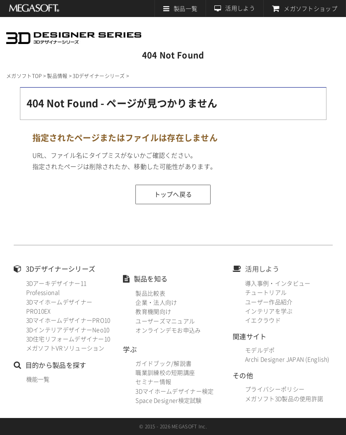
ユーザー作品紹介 (268, 302)
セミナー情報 (153, 382)
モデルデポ (260, 350)
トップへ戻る (173, 194)
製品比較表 (150, 293)
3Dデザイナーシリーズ (73, 33)
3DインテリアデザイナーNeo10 (68, 330)
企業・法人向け (156, 302)
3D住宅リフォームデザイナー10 (68, 339)
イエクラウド (263, 320)
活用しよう (240, 8)
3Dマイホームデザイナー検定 (174, 391)
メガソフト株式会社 (34, 8)
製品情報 (57, 75)
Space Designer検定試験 (168, 400)
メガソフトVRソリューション (65, 348)
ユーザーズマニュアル (165, 321)
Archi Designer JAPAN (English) (287, 359)
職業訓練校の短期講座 (165, 373)
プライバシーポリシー (274, 389)
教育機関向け (153, 312)
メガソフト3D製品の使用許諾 (284, 399)
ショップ (310, 9)
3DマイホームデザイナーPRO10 (68, 320)
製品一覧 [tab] (185, 9)
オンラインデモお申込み (168, 330)
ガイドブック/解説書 (163, 364)
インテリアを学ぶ (268, 311)
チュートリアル (266, 293)
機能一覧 (38, 379)
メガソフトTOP (24, 75)
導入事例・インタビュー (277, 283)
